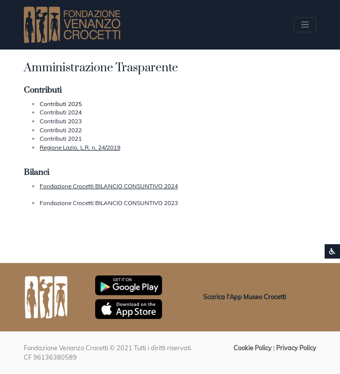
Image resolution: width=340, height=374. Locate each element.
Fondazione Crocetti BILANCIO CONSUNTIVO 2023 (109, 203)
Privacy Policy (296, 348)
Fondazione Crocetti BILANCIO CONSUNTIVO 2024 (109, 186)
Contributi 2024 (61, 112)
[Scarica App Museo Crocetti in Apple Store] (128, 308)
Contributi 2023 (61, 121)
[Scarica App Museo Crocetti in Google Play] (128, 284)
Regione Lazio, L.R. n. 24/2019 (80, 147)
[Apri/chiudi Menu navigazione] (305, 24)
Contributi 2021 (61, 138)
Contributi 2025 (61, 103)
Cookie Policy (252, 348)
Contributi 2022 (61, 130)
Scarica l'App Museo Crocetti (244, 297)
